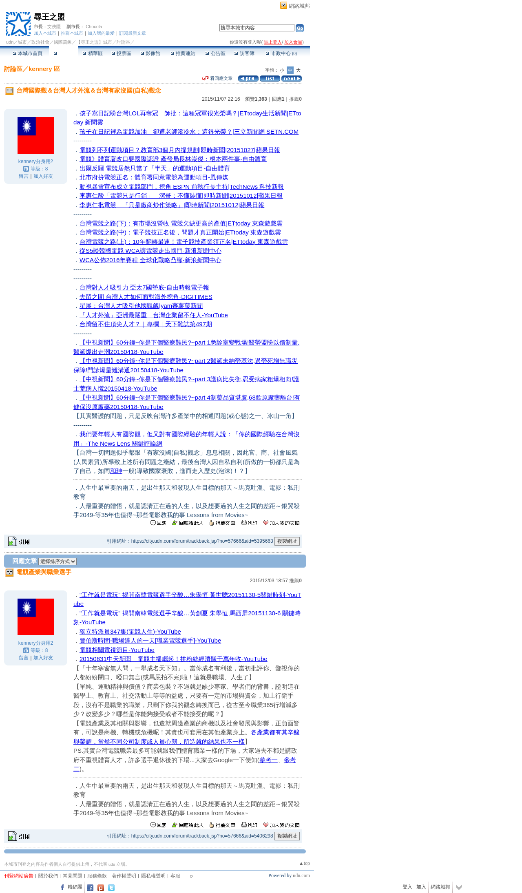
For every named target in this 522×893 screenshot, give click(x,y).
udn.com (301, 875)
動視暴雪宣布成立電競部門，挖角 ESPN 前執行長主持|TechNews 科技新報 (182, 186)
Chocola (94, 26)
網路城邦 (299, 6)
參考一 (268, 759)
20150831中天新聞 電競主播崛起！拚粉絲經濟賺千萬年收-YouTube (174, 658)
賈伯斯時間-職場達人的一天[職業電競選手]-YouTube (150, 640)
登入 (407, 887)
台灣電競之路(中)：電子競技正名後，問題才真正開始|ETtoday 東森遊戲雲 (180, 232)
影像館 (150, 53)
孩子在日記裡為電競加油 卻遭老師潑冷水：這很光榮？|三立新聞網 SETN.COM (189, 131)
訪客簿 (244, 53)
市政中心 (281, 53)
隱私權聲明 (153, 876)
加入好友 (43, 176)
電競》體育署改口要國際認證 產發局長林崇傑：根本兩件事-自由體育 (173, 158)
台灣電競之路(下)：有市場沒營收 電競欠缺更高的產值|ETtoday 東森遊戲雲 (181, 223)
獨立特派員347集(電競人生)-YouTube (130, 631)
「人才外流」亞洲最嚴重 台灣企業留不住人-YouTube (154, 315)
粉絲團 (75, 887)
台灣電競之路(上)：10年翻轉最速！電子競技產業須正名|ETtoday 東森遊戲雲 (184, 241)
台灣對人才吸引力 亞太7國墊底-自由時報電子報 (144, 287)
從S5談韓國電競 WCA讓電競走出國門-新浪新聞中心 (150, 250)
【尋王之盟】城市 (94, 42)
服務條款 (97, 876)
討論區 (63, 53)
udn (9, 42)
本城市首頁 (27, 53)
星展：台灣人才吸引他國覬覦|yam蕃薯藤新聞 (141, 305)
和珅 (116, 470)
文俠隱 (54, 26)
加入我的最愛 (101, 33)
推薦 (295, 99)
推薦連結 (182, 53)
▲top (304, 863)
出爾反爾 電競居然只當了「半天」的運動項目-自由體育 (155, 168)
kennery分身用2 (35, 161)
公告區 (215, 53)
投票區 (121, 53)
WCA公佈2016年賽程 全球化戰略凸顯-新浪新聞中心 (150, 259)
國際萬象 (63, 42)
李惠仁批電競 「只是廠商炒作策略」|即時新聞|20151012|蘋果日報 (172, 204)
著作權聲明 (124, 876)
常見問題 (72, 876)
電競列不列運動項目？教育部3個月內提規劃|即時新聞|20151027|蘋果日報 (180, 149)
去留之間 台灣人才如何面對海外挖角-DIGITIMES (146, 296)
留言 (24, 176)
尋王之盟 (49, 17)
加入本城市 (45, 33)
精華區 (92, 53)
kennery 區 (44, 68)
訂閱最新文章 (132, 33)
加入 (421, 887)
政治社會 (40, 42)
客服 (175, 876)
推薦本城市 (72, 33)
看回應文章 (217, 78)
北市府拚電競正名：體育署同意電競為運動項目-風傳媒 (154, 177)
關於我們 (48, 876)
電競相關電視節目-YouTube (117, 649)
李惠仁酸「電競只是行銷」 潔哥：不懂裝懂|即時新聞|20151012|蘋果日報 (181, 195)
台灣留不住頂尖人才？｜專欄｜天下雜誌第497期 (146, 324)
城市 (22, 42)
